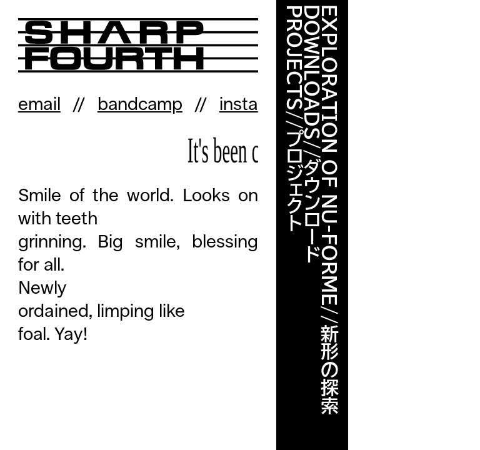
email (39, 104)
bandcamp (140, 104)
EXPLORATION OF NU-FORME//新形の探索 (329, 209)
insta (238, 104)
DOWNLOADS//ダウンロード (312, 133)
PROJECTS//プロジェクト (294, 118)
